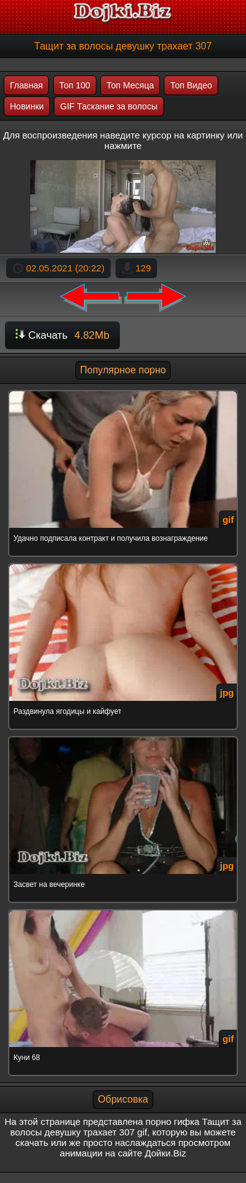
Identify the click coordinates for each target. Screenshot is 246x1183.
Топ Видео (191, 85)
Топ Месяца (130, 85)
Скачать (62, 335)
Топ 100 (74, 85)
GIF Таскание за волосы (108, 106)
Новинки (27, 106)
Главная (26, 85)
